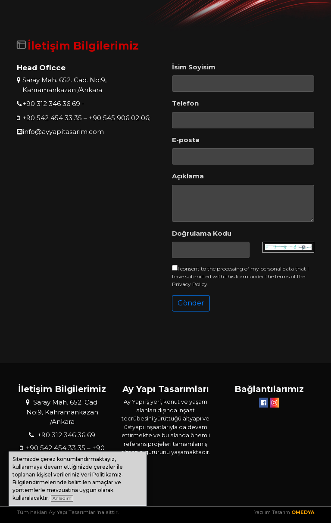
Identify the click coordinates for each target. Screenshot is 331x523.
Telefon (185, 103)
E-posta (186, 140)
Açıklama (188, 176)
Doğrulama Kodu (201, 233)
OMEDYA (302, 512)
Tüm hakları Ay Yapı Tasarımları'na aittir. (68, 512)
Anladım (62, 498)
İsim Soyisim (193, 67)
